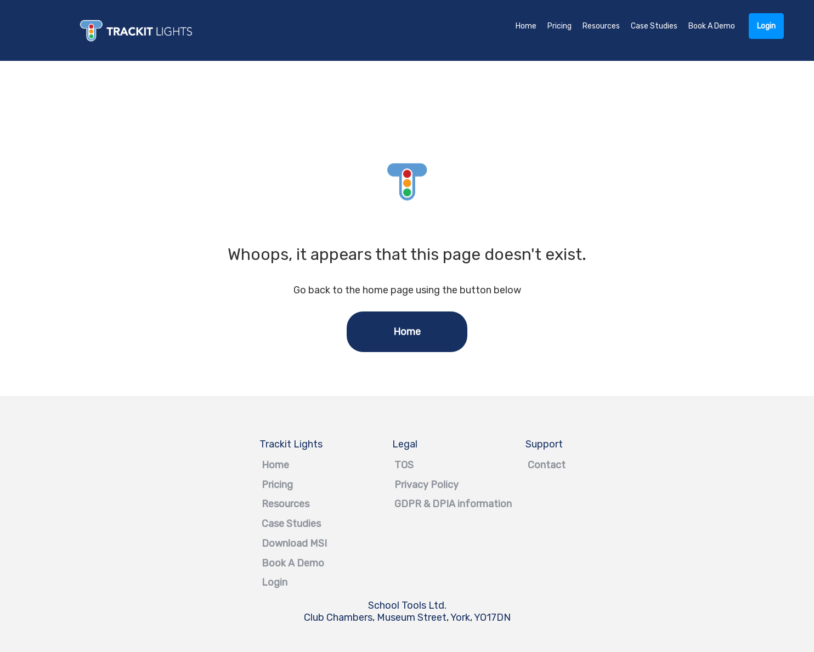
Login (766, 26)
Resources (601, 26)
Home (526, 26)
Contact (540, 465)
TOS (403, 465)
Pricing (559, 26)
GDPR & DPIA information (406, 504)
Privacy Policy (406, 485)
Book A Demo (711, 26)
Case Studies (654, 26)
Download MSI (274, 543)
